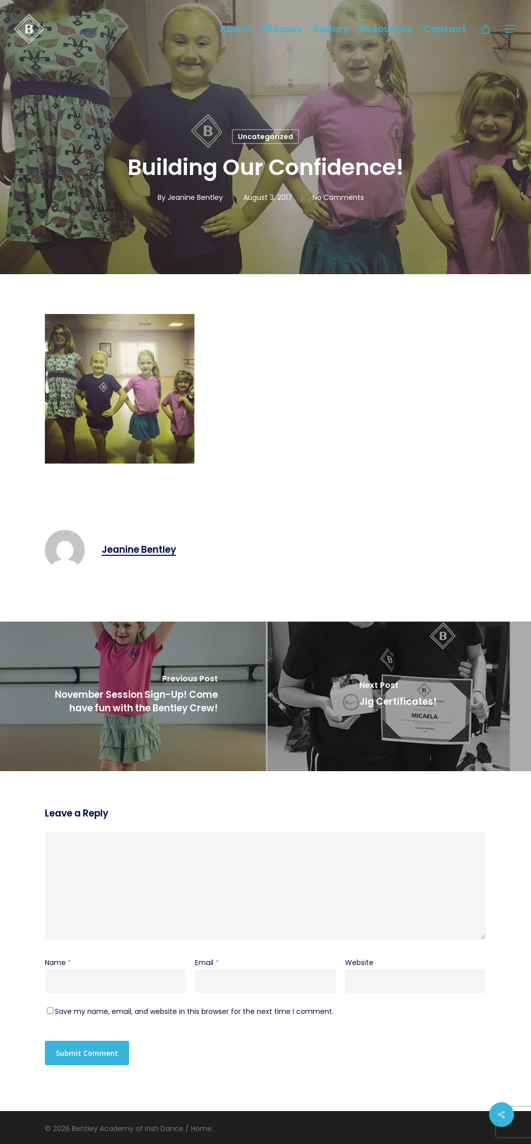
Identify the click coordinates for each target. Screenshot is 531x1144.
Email (207, 963)
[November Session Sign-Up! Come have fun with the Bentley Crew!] (133, 696)
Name (58, 963)
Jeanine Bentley (195, 197)
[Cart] (485, 28)
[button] (511, 29)
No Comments (338, 197)
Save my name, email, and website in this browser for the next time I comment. (194, 1011)
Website (359, 963)
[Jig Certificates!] (398, 696)
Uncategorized (265, 137)
